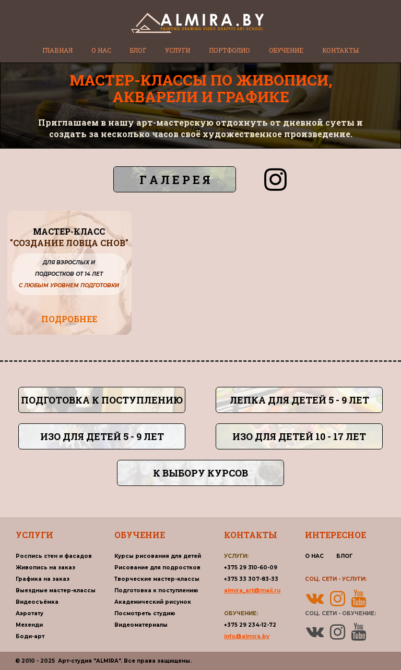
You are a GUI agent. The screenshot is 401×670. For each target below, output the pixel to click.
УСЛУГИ (177, 50)
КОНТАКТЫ (340, 50)
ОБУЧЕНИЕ (286, 50)
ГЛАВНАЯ (57, 50)
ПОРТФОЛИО (229, 50)
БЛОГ (138, 50)
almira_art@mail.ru (252, 590)
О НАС (101, 50)
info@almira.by (246, 636)
